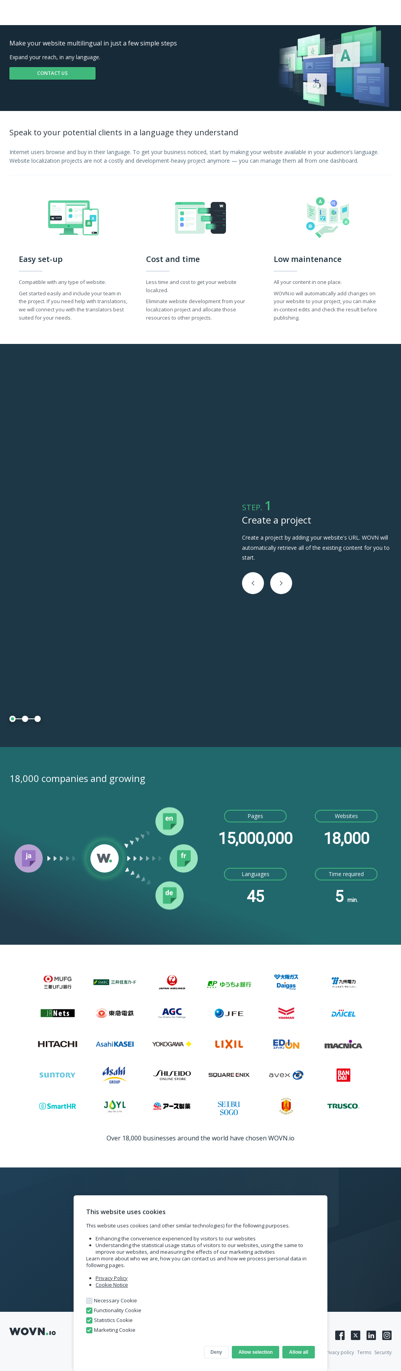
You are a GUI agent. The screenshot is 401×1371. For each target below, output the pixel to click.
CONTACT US (52, 73)
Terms (364, 1352)
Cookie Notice (112, 1284)
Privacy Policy (112, 1278)
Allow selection (255, 1352)
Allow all (298, 1352)
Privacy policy (339, 1352)
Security (383, 1352)
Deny (216, 1352)
